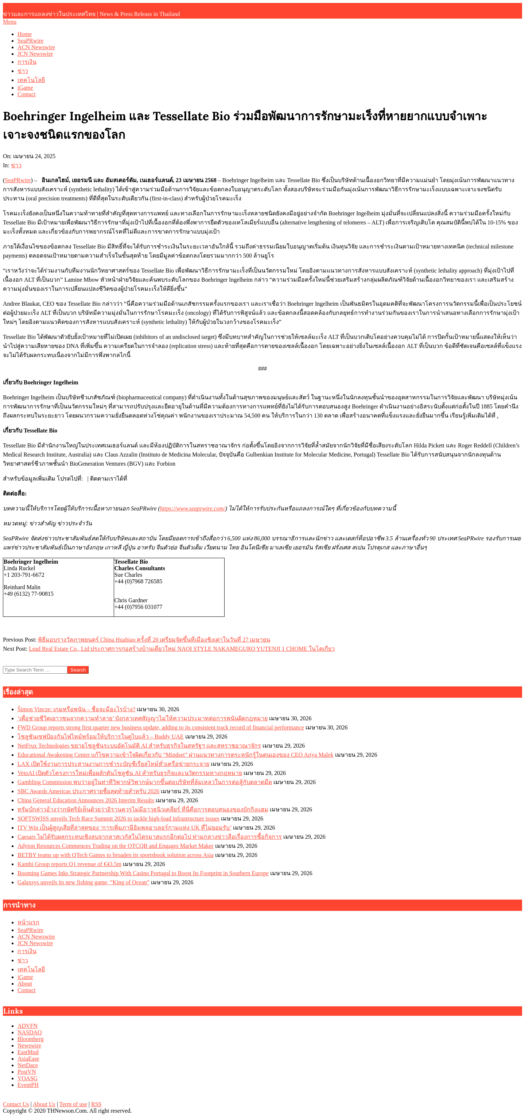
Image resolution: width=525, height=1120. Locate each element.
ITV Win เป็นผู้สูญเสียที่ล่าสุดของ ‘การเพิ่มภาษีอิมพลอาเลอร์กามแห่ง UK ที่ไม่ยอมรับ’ (125, 828)
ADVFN (28, 1026)
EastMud (28, 1052)
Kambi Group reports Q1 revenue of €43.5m (69, 864)
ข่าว (16, 165)
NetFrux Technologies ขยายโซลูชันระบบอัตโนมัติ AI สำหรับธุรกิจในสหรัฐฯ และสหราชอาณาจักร (139, 746)
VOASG (28, 1078)
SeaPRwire (18, 180)
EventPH (28, 1085)
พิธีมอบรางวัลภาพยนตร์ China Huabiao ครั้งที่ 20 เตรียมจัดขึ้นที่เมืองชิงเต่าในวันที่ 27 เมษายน (154, 640)
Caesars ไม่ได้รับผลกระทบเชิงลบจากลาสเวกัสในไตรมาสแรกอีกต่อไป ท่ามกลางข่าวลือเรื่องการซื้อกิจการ (150, 837)
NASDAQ (30, 1032)
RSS (96, 1104)
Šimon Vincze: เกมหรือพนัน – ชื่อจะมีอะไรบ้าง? (76, 709)
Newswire (29, 1045)
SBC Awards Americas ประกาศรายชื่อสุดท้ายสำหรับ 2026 (88, 791)
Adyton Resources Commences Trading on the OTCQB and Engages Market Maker (116, 846)
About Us (44, 1104)
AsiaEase (28, 1059)
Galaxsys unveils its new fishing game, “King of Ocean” (83, 882)
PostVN (27, 1072)
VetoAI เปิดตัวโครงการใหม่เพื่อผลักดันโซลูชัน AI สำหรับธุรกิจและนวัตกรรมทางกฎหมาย (130, 773)
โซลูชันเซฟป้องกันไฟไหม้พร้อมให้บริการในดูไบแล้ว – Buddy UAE (101, 736)
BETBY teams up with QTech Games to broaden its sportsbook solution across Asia (116, 855)
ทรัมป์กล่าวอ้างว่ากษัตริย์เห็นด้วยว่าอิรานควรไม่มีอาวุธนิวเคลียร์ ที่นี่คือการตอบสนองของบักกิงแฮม (143, 809)
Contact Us (16, 1104)
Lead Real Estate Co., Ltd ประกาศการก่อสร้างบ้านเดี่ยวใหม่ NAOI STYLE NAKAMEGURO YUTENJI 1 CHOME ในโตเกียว (182, 649)
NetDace (28, 1065)
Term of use (73, 1104)
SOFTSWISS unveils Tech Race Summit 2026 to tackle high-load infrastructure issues (118, 818)
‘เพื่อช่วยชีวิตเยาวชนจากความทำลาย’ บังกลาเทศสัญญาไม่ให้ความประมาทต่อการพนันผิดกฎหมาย (143, 718)
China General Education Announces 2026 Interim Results (86, 800)
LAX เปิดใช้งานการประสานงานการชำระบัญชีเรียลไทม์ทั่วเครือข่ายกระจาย (113, 764)
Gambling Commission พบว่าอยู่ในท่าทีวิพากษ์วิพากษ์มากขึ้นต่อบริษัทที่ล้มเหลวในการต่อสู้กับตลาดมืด (145, 782)
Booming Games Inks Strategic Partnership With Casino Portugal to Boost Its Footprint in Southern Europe (143, 873)
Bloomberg (31, 1039)
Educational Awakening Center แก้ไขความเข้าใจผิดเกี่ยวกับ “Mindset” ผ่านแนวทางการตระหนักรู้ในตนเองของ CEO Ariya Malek (176, 755)
